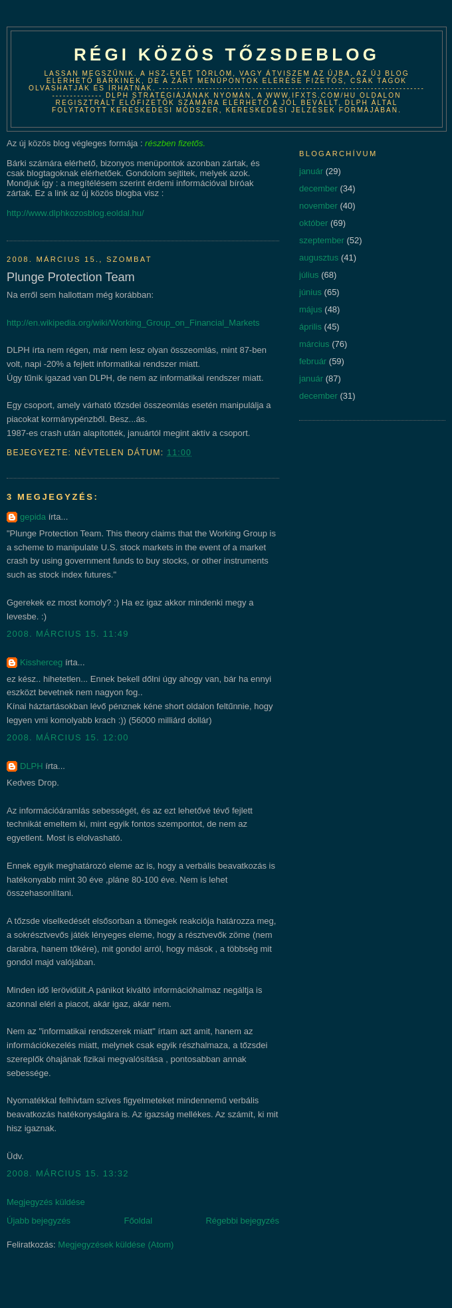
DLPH (31, 766)
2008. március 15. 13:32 (68, 1173)
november (318, 206)
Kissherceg (41, 662)
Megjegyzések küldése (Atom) (115, 1245)
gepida (33, 517)
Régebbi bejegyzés (242, 1221)
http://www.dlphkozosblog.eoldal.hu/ (75, 213)
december (318, 188)
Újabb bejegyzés (38, 1221)
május (310, 309)
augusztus (318, 258)
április (310, 327)
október (313, 223)
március (314, 344)
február (312, 361)
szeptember (321, 240)
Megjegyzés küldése (46, 1202)
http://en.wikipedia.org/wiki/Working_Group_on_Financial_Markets (133, 323)
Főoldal (138, 1221)
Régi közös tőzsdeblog (227, 54)
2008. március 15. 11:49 (68, 634)
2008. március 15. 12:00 (68, 737)
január (311, 171)
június (310, 292)
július (309, 275)
